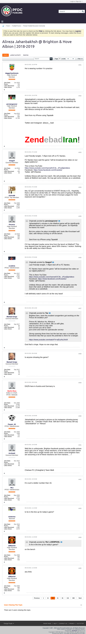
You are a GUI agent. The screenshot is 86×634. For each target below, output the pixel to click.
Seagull (12, 161)
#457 (79, 308)
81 (62, 598)
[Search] (70, 11)
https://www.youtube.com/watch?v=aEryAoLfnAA (48, 340)
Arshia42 (12, 453)
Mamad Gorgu (12, 317)
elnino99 (12, 195)
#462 (79, 479)
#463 (79, 508)
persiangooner (11, 104)
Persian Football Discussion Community (34, 26)
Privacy (72, 623)
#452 (79, 96)
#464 (79, 537)
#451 (79, 65)
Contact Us (63, 623)
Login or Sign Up (76, 1)
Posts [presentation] (5, 55)
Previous (37, 598)
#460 (79, 416)
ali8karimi (12, 546)
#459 (79, 383)
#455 (79, 216)
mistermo (11, 517)
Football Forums (16, 26)
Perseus (12, 224)
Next (80, 598)
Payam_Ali (12, 424)
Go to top (80, 623)
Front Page (47, 623)
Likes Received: (9, 86)
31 (53, 598)
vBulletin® (74, 630)
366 (73, 598)
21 (48, 598)
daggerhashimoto (11, 73)
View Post (59, 221)
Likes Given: (8, 87)
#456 (79, 257)
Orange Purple (9, 623)
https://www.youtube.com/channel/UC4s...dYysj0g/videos (47, 168)
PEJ (11, 488)
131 (68, 598)
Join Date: (7, 82)
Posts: (6, 84)
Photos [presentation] (25, 55)
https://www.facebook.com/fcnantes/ (48, 170)
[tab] (5, 55)
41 (57, 598)
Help (55, 623)
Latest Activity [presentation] (15, 55)
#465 (79, 568)
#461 (79, 445)
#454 (79, 187)
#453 (79, 152)
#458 (79, 354)
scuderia (12, 266)
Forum (8, 26)
